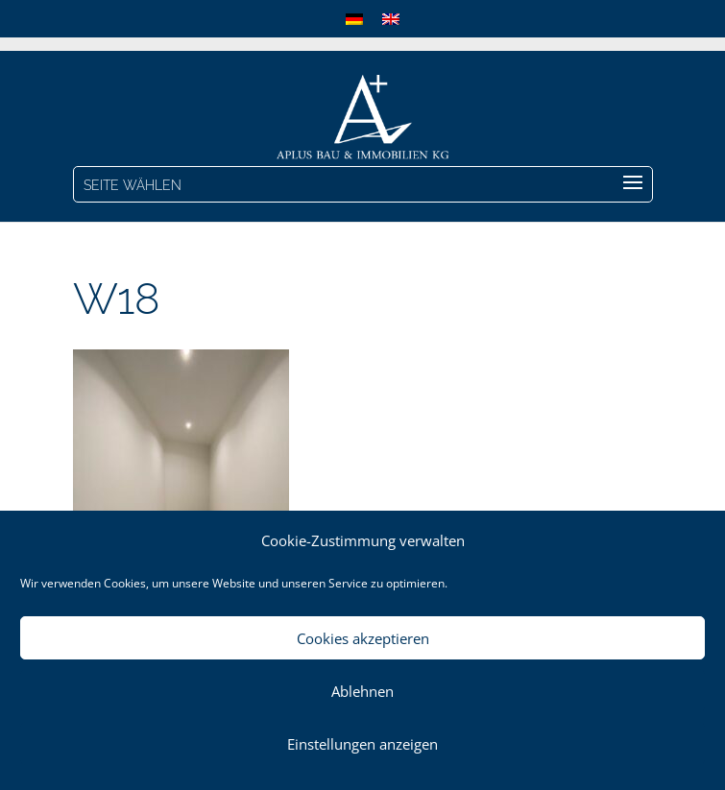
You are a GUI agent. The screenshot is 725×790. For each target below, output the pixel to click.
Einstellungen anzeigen (362, 744)
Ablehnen (362, 691)
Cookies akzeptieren (363, 638)
